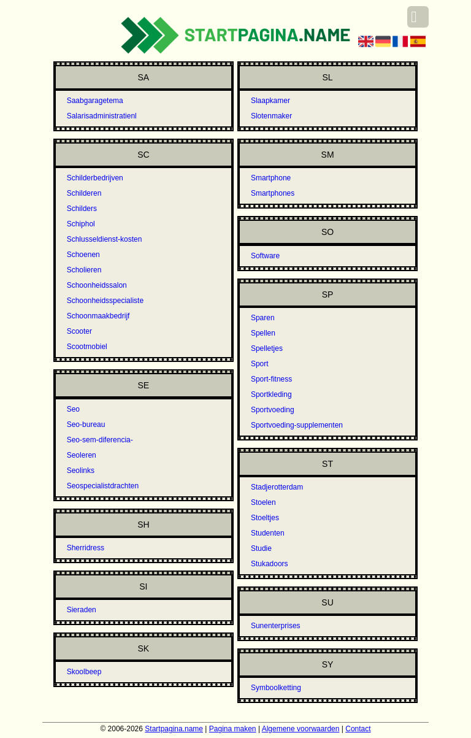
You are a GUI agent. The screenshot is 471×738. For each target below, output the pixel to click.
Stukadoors (269, 563)
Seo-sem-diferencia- (100, 440)
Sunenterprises (276, 625)
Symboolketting (276, 687)
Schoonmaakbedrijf (98, 316)
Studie (261, 548)
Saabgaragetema (95, 100)
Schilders (82, 208)
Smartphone (271, 178)
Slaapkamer (270, 100)
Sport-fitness (271, 379)
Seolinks (80, 470)
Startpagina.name (174, 729)
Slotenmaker (271, 116)
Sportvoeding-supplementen (297, 425)
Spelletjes (267, 348)
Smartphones (272, 193)
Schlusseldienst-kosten (104, 239)
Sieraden (81, 609)
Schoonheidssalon (97, 285)
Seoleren (81, 455)
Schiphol (81, 224)
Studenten (268, 533)
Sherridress (85, 548)
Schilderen (84, 193)
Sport (260, 363)
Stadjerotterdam (277, 487)
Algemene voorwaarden (301, 729)
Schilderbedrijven (95, 178)
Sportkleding (271, 394)
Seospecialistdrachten (103, 486)
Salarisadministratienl (102, 116)
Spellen (263, 333)
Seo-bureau (86, 424)
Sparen (263, 317)
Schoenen (83, 254)
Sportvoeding (272, 410)
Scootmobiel (87, 346)
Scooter (79, 331)
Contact (357, 729)
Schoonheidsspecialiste (105, 300)
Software (265, 256)
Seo (73, 409)
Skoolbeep (84, 671)
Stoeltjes (265, 517)
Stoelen (263, 502)
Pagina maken (232, 729)
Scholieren (84, 270)
